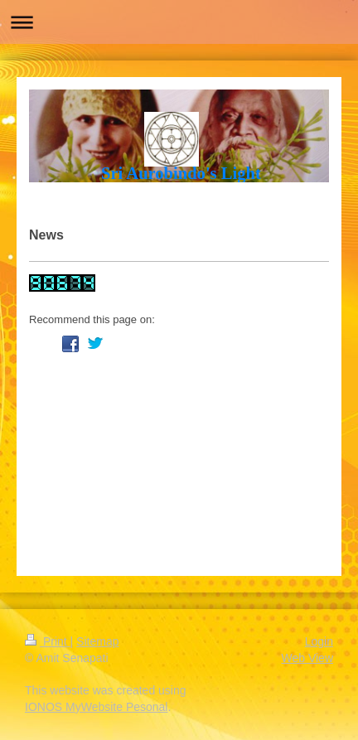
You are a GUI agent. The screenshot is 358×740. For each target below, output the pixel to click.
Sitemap (97, 641)
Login (319, 641)
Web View (307, 658)
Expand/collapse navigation (179, 22)
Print (47, 641)
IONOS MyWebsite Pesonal (96, 706)
